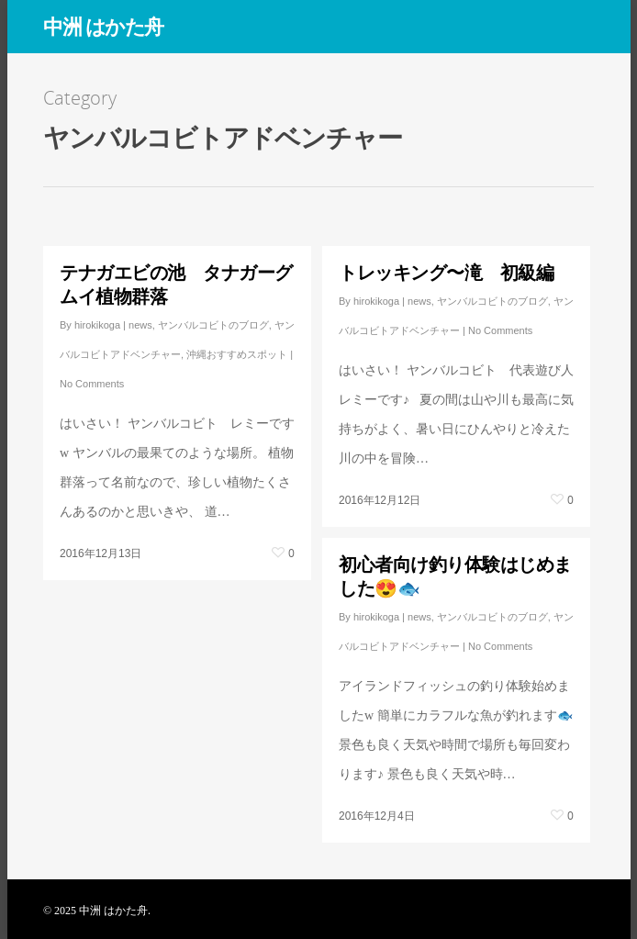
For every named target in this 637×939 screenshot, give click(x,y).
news (140, 324)
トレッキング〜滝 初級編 (446, 272)
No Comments (92, 383)
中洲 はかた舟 (103, 26)
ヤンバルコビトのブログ (213, 324)
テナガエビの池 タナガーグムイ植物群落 (176, 284)
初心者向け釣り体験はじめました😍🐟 (455, 576)
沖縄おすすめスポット (236, 354)
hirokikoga (97, 324)
